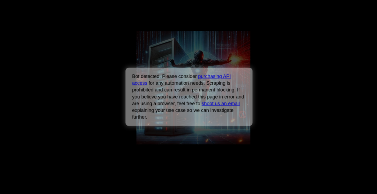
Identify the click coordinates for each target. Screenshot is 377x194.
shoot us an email (221, 103)
